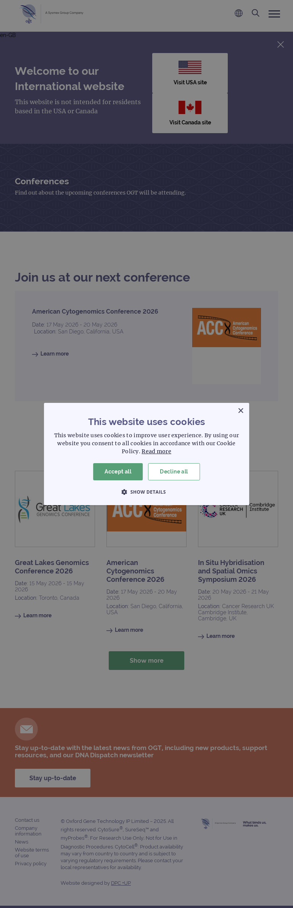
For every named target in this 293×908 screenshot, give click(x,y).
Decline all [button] (174, 471)
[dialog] (146, 454)
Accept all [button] (118, 471)
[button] (146, 492)
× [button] (240, 411)
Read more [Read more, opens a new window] (156, 451)
